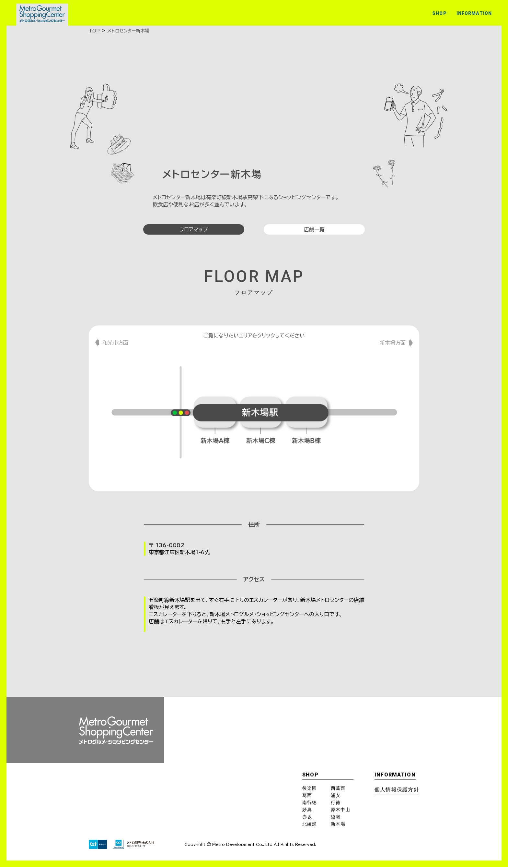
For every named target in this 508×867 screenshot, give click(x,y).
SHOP (439, 13)
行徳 (336, 802)
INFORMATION (474, 13)
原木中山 (340, 809)
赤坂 (307, 816)
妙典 (307, 809)
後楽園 (309, 788)
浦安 (336, 795)
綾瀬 (336, 816)
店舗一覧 (314, 229)
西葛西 (338, 788)
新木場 (338, 823)
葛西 (307, 795)
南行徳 (309, 802)
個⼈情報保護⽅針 (397, 790)
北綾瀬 (309, 823)
